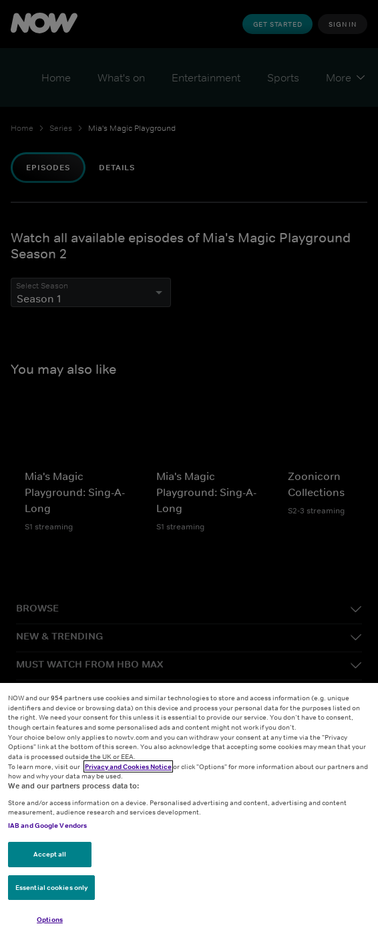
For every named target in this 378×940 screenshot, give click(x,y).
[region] (189, 811)
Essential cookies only (51, 887)
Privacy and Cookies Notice (128, 766)
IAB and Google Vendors (47, 825)
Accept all (50, 854)
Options (50, 919)
